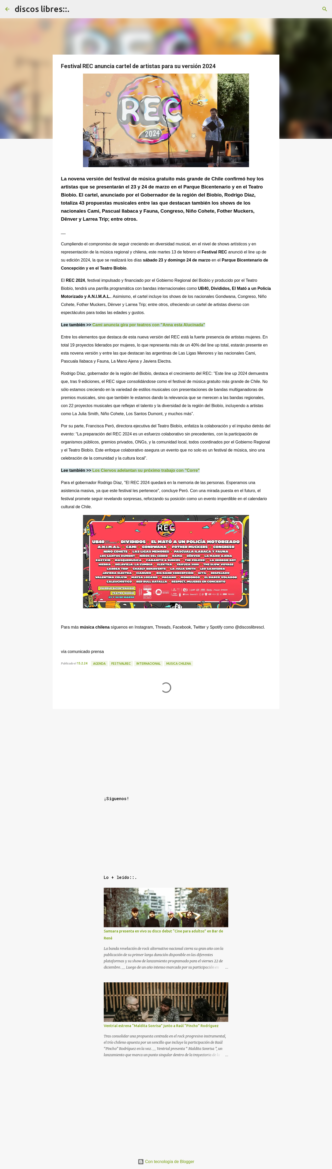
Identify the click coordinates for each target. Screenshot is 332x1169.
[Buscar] (325, 9)
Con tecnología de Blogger (166, 1161)
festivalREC (121, 663)
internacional (148, 663)
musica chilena (178, 663)
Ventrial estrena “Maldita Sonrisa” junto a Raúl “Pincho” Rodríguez (161, 1026)
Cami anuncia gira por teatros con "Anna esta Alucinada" (148, 325)
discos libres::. (42, 9)
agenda (99, 663)
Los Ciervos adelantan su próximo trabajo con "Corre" (146, 470)
